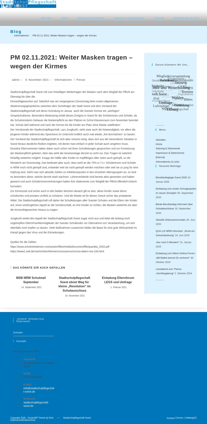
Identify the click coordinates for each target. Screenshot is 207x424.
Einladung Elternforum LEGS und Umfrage (118, 280)
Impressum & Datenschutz (170, 153)
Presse (80, 79)
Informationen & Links (167, 161)
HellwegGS (191, 418)
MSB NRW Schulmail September (31, 280)
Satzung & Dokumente (168, 148)
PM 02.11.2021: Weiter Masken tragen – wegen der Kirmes (65, 35)
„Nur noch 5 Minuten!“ (167, 242)
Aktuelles (161, 139)
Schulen (18, 332)
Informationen (63, 79)
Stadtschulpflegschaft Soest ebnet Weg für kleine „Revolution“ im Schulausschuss (74, 284)
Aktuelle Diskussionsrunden (171, 219)
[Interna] (160, 157)
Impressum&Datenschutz (22, 420)
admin (16, 79)
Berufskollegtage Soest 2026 (171, 177)
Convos (179, 418)
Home (159, 144)
